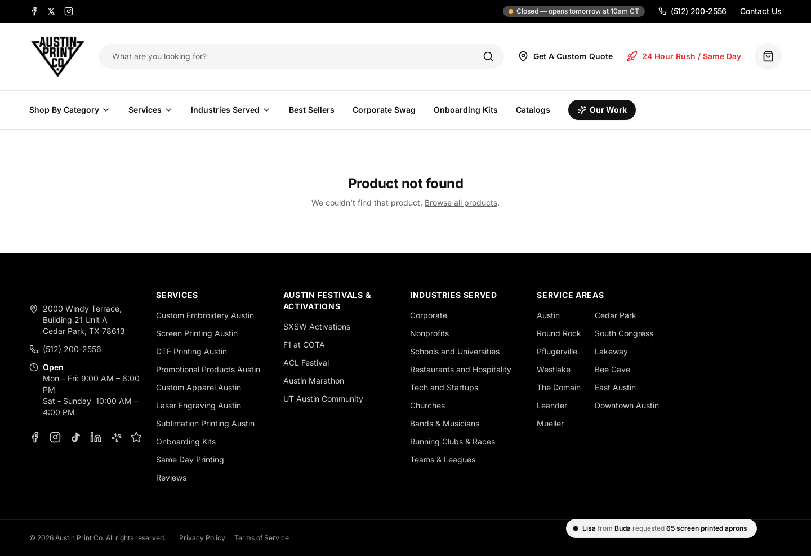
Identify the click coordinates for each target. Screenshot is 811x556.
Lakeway (611, 351)
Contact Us (761, 11)
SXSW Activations (316, 326)
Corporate (428, 315)
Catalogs (533, 109)
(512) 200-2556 (692, 11)
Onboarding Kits (466, 109)
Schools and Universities (455, 351)
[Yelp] (116, 437)
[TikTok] (75, 437)
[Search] (488, 56)
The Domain (559, 387)
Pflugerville (557, 351)
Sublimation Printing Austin (205, 423)
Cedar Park (615, 315)
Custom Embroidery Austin (205, 315)
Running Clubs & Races (452, 441)
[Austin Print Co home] (57, 56)
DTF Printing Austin (191, 351)
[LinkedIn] (95, 437)
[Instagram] (68, 11)
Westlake (554, 369)
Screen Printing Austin (197, 333)
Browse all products (461, 202)
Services (150, 109)
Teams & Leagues (442, 459)
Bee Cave (612, 369)
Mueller (550, 423)
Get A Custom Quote (565, 56)
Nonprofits (429, 333)
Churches (427, 405)
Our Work (602, 109)
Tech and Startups (444, 387)
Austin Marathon (313, 380)
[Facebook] (33, 11)
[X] (51, 11)
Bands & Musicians (444, 423)
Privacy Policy (202, 537)
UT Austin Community (323, 398)
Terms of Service (261, 537)
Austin (548, 315)
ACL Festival (306, 362)
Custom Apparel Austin (198, 387)
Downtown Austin (627, 405)
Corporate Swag (384, 109)
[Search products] (289, 56)
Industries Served (231, 109)
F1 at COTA (304, 344)
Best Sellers (312, 109)
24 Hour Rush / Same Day (683, 56)
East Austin (615, 387)
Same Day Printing (190, 459)
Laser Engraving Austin (198, 405)
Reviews (171, 477)
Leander (552, 405)
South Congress (624, 333)
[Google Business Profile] (136, 437)
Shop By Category (69, 109)
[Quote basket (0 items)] (768, 56)
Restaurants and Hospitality (460, 369)
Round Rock (559, 333)
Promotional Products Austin (208, 369)
